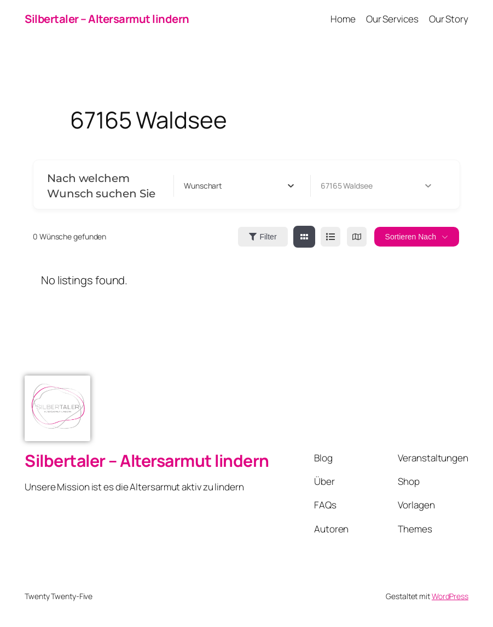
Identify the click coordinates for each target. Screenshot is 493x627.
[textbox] (203, 186)
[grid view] (304, 237)
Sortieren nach (410, 236)
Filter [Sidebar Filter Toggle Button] (262, 236)
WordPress (450, 596)
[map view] (357, 237)
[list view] (330, 237)
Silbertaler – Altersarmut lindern (107, 18)
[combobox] (239, 186)
